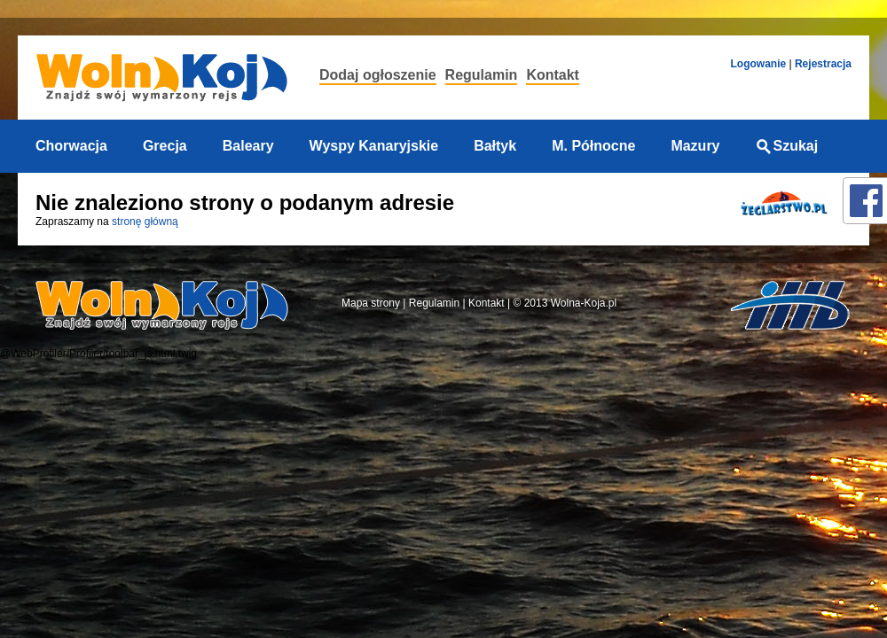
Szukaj (787, 145)
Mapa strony (370, 303)
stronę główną (145, 221)
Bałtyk (495, 145)
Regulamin (481, 74)
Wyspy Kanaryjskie (374, 145)
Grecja (165, 145)
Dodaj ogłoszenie (377, 74)
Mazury (695, 145)
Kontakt (552, 74)
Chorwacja (71, 145)
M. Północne (593, 145)
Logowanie (758, 64)
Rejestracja (823, 64)
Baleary (248, 145)
